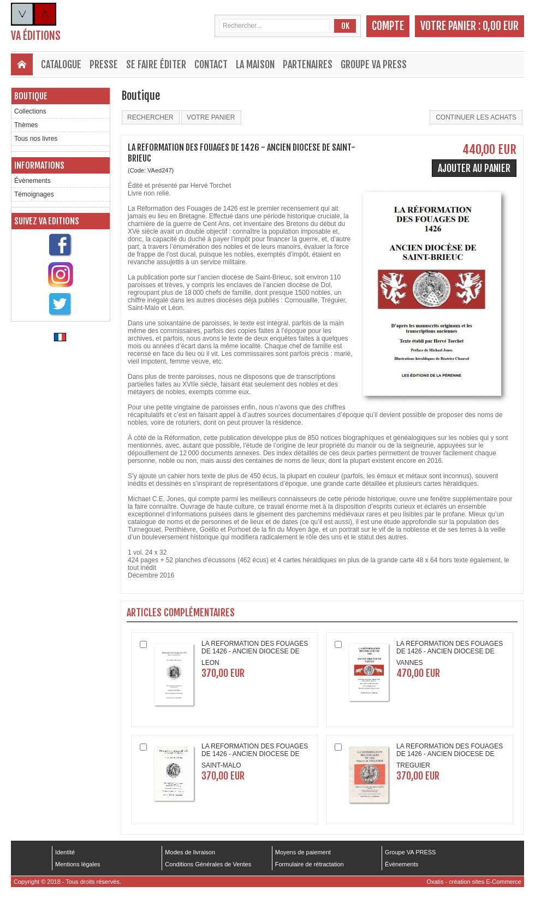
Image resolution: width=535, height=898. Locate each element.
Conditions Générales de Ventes (208, 864)
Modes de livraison (190, 852)
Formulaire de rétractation (309, 864)
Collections (30, 111)
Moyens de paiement (303, 852)
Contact (211, 64)
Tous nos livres (35, 138)
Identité (65, 852)
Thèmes (26, 125)
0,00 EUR (501, 26)
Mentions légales (77, 864)
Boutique (30, 96)
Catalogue (61, 64)
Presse (104, 64)
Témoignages (34, 194)
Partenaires (307, 64)
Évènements (32, 181)
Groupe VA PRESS (374, 64)
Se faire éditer (156, 64)
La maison (255, 64)
